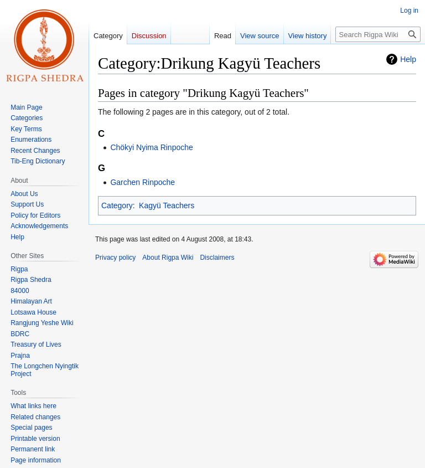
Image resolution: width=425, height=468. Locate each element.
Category (117, 205)
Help (408, 59)
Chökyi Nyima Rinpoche (151, 147)
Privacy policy (115, 257)
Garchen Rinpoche (142, 182)
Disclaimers (217, 257)
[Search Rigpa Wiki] (378, 34)
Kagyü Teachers (166, 205)
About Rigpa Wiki (167, 257)
